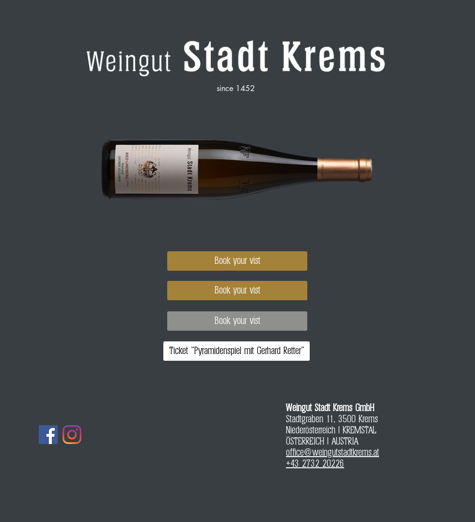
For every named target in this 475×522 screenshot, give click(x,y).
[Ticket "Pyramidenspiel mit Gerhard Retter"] (236, 351)
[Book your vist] (237, 261)
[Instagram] (72, 434)
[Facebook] (48, 434)
